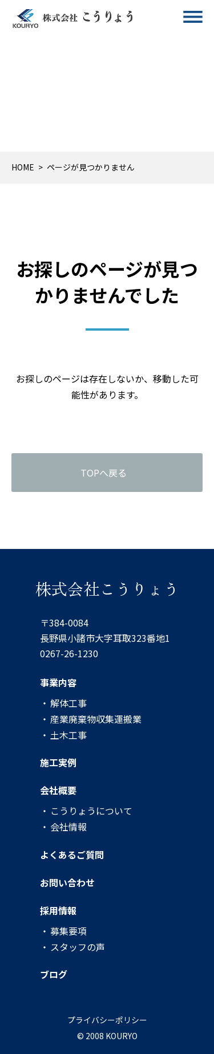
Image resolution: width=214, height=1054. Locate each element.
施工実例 (58, 762)
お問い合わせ (67, 882)
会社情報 (68, 826)
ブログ (53, 974)
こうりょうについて (91, 810)
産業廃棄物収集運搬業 (96, 718)
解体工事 (68, 702)
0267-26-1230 (69, 653)
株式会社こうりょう (107, 588)
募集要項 (68, 930)
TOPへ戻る (103, 472)
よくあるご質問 (72, 854)
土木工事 (68, 734)
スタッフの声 (77, 946)
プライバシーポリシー (107, 1019)
